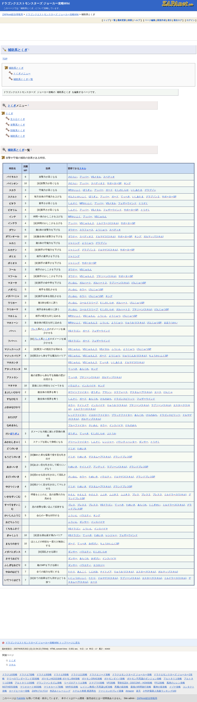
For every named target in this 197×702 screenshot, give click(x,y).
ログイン (190, 20)
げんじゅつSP (138, 282)
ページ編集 (150, 20)
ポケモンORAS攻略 (92, 678)
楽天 (138, 691)
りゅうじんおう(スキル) (134, 355)
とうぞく (143, 203)
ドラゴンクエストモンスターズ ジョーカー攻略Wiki (35, 3)
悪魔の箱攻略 (121, 686)
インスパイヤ (89, 385)
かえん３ (93, 494)
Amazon (130, 691)
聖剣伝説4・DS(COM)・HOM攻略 (135, 682)
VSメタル (96, 176)
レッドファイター (77, 415)
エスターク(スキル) (146, 571)
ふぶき (103, 494)
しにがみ (93, 571)
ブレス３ (157, 494)
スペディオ (109, 176)
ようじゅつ (101, 229)
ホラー (83, 289)
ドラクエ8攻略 (44, 674)
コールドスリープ (89, 302)
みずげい (93, 543)
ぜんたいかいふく (77, 196)
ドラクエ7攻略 (26, 674)
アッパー (84, 176)
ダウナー (72, 229)
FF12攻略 (159, 682)
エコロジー (99, 565)
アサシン (107, 392)
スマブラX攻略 (96, 682)
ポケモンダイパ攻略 (114, 678)
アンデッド (99, 466)
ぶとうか (111, 433)
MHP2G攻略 (72, 686)
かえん (71, 494)
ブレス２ (145, 494)
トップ (106, 20)
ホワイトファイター (78, 392)
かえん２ (81, 494)
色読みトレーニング (60, 691)
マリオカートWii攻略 (30, 686)
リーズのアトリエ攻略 (75, 682)
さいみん (72, 282)
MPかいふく (86, 203)
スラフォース (86, 229)
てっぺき (125, 196)
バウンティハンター (126, 442)
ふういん (102, 316)
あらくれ (84, 369)
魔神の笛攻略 (160, 686)
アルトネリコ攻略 (173, 678)
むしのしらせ (122, 190)
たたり (71, 571)
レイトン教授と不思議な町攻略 (96, 686)
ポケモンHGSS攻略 (52, 678)
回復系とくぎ (17, 130)
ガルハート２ (100, 282)
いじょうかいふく (77, 578)
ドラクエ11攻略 (79, 674)
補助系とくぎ (17, 50)
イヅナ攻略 (175, 686)
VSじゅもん (100, 216)
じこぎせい (154, 504)
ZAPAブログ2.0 (40, 691)
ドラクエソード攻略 (100, 674)
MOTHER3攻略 (10, 686)
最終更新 (121, 20)
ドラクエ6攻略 (9, 674)
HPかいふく (74, 190)
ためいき (81, 448)
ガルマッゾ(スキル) (153, 236)
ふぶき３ (125, 494)
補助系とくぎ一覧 (23, 79)
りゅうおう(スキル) (135, 322)
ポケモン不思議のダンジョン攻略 (144, 678)
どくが (71, 448)
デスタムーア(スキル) (141, 392)
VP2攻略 (111, 682)
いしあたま (136, 190)
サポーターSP (114, 183)
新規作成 (161, 20)
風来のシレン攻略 (176, 682)
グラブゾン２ (153, 196)
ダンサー (143, 442)
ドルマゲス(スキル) (105, 236)
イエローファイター (99, 415)
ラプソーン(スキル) (119, 282)
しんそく (72, 203)
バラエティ (74, 385)
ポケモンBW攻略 (71, 678)
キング (127, 183)
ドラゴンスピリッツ (124, 399)
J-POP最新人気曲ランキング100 (159, 691)
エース (157, 392)
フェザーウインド (127, 203)
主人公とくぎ (17, 119)
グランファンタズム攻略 (49, 682)
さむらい (72, 176)
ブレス (34, 329)
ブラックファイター (122, 415)
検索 (130, 20)
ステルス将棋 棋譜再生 (84, 691)
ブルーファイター (77, 425)
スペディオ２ (98, 183)
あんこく (81, 571)
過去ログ (177, 20)
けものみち (106, 399)
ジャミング (74, 243)
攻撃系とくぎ (17, 124)
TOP (5, 58)
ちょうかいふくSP (158, 355)
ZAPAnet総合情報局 (12, 14)
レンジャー (108, 442)
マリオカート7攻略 (53, 686)
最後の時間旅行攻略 (141, 686)
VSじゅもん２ (87, 223)
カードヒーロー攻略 (19, 691)
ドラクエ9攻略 (61, 674)
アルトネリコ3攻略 (24, 682)
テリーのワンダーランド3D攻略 (23, 678)
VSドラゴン (74, 330)
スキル (82, 168)
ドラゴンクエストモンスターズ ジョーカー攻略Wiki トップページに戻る (43, 642)
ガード (109, 190)
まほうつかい (171, 322)
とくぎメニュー (22, 73)
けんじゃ (168, 392)
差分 (169, 20)
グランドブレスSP (122, 456)
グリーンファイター (78, 442)
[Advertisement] (98, 31)
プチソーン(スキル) (106, 276)
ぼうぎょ (87, 190)
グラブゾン (150, 190)
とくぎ (12, 105)
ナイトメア (83, 405)
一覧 (113, 20)
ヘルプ (137, 20)
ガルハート (85, 282)
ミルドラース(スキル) (107, 223)
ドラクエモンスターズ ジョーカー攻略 (132, 674)
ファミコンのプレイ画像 (110, 691)
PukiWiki (21, 698)
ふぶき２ (113, 494)
